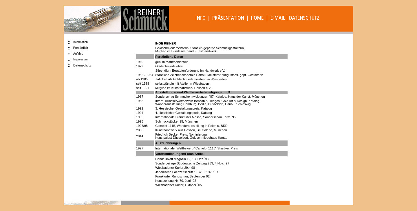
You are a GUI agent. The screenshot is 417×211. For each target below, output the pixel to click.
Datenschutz (82, 65)
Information (80, 42)
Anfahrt (78, 53)
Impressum (80, 59)
